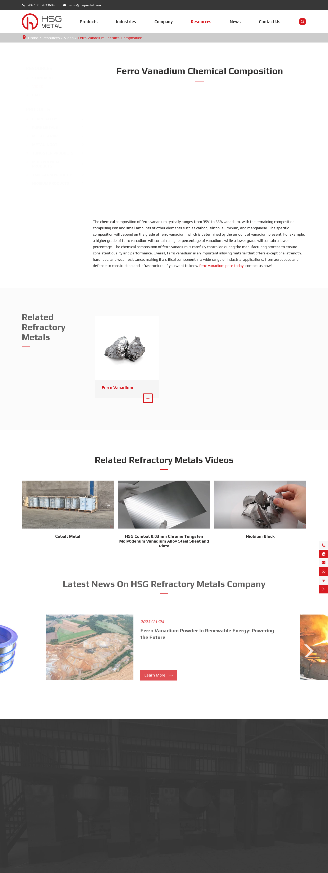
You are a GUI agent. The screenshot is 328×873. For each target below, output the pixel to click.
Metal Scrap (40, 136)
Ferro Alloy (40, 119)
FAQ (32, 95)
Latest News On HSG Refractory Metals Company (164, 582)
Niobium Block (260, 536)
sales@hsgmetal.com (85, 5)
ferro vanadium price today (221, 265)
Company (163, 21)
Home (33, 38)
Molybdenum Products (41, 164)
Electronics (121, 841)
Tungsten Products (48, 153)
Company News (292, 797)
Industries (126, 21)
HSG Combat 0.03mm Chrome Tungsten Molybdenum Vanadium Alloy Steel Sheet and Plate (164, 541)
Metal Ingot (40, 144)
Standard (38, 78)
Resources (201, 21)
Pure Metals (41, 127)
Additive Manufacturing (130, 833)
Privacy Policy (203, 868)
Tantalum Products (48, 175)
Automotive (121, 826)
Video (69, 38)
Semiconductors (124, 789)
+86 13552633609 (41, 5)
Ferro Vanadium (117, 387)
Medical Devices (124, 797)
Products (89, 21)
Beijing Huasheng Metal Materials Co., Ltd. (72, 868)
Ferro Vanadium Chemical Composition (110, 38)
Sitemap (182, 868)
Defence (119, 811)
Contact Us (270, 21)
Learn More (158, 677)
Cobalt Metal (67, 536)
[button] (19, 651)
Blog (284, 804)
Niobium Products (46, 183)
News (235, 21)
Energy (117, 819)
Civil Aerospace (124, 804)
